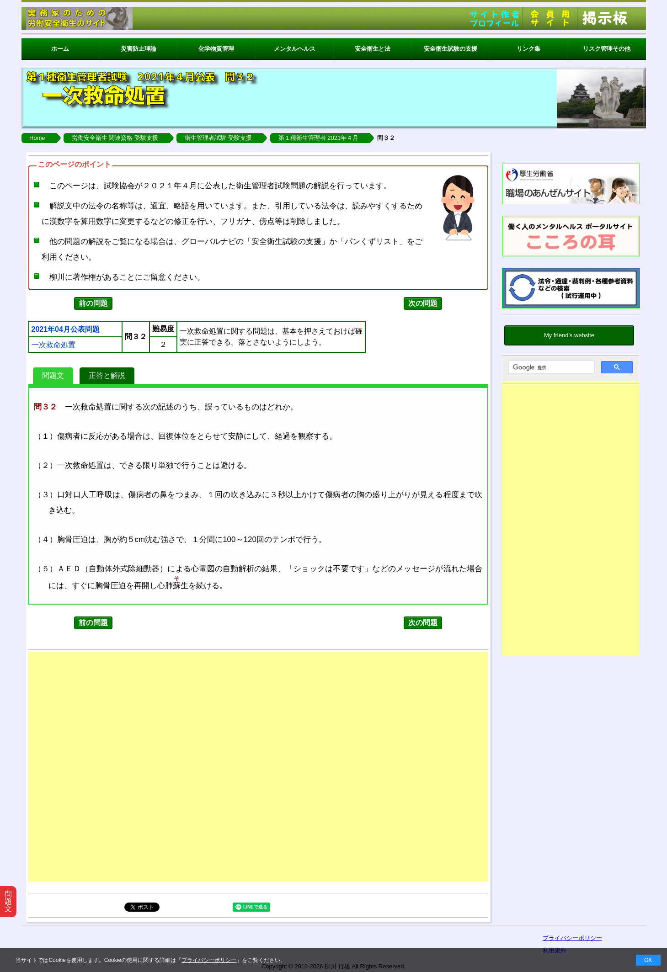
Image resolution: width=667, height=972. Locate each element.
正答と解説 (107, 375)
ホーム (60, 48)
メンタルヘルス (294, 48)
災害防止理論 (138, 48)
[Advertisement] (570, 522)
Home (37, 137)
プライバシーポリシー (208, 960)
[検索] (550, 367)
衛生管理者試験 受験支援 (218, 137)
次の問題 (423, 303)
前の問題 (93, 303)
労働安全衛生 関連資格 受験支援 (115, 137)
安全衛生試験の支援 (450, 48)
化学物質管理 (216, 48)
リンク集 (528, 48)
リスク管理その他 (606, 48)
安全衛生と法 (372, 48)
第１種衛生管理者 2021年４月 (318, 137)
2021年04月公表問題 (66, 329)
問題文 (53, 375)
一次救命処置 (53, 345)
